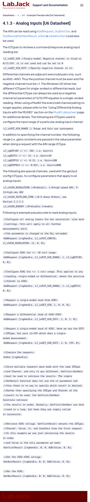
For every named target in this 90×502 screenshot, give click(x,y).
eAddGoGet (57, 36)
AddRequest (45, 31)
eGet (41, 36)
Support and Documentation (50, 5)
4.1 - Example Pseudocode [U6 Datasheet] (43, 15)
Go (57, 31)
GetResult (9, 36)
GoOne (65, 31)
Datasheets (8, 15)
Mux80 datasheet (65, 112)
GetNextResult (27, 36)
